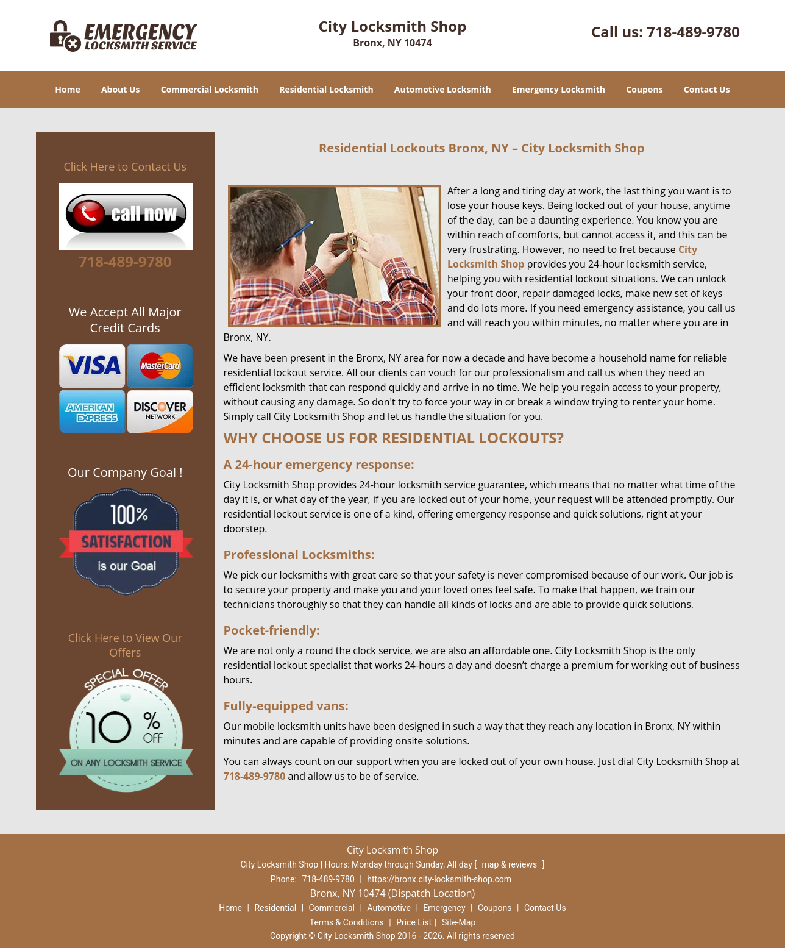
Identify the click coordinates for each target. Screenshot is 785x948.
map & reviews (510, 864)
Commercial (332, 908)
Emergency (444, 908)
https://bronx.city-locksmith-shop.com (439, 879)
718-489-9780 (693, 31)
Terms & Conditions (347, 922)
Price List (414, 922)
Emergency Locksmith (558, 89)
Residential (275, 908)
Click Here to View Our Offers (125, 645)
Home (67, 89)
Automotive (389, 908)
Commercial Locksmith (209, 89)
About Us (120, 89)
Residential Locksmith (326, 89)
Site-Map (458, 922)
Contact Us (707, 89)
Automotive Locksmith (442, 89)
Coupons (644, 89)
